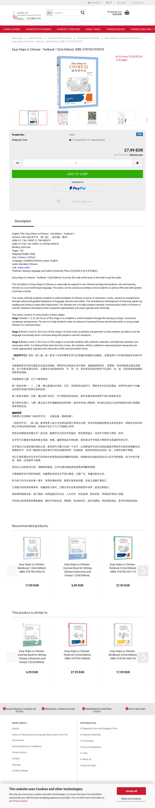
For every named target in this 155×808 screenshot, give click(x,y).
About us (85, 759)
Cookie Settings (20, 770)
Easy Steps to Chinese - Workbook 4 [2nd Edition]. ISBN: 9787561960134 (122, 655)
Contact (16, 758)
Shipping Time (19, 139)
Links (84, 753)
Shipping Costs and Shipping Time (98, 728)
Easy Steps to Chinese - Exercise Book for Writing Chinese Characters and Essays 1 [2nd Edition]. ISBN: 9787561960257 (77, 570)
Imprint (15, 728)
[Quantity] (77, 163)
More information (131, 798)
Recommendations (91, 747)
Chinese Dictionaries (38, 29)
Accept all (131, 791)
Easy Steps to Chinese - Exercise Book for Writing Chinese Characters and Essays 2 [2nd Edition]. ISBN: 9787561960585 (32, 657)
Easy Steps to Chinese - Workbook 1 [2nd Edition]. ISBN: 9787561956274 (31, 568)
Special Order (88, 765)
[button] (109, 2)
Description (23, 221)
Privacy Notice (20, 801)
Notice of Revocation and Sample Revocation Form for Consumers (39, 737)
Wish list (137, 2)
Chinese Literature (68, 29)
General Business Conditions (27, 746)
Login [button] (121, 2)
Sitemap (16, 764)
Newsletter (94, 2)
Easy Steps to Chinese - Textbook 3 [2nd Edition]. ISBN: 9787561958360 (77, 655)
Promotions (87, 740)
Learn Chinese (11, 29)
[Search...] (49, 12)
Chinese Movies (115, 29)
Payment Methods (90, 734)
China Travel (93, 29)
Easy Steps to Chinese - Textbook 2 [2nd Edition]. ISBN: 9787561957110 (123, 568)
